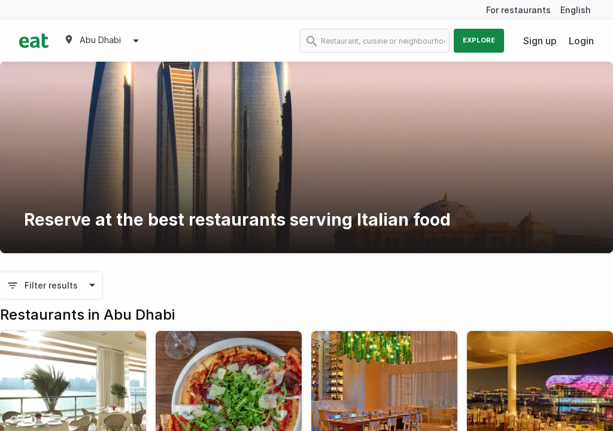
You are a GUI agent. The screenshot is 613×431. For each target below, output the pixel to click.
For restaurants (518, 10)
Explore (479, 40)
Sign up (540, 41)
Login (581, 41)
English (575, 10)
